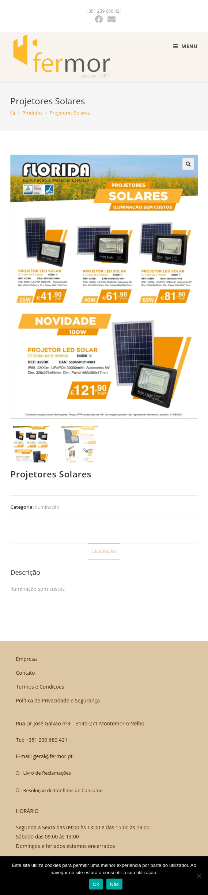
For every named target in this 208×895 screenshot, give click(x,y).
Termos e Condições (40, 686)
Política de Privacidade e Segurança (58, 700)
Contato (25, 672)
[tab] (103, 551)
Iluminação (47, 507)
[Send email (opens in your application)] (110, 19)
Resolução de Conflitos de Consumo (62, 790)
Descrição (104, 551)
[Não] (199, 875)
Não (114, 884)
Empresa (26, 658)
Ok (96, 884)
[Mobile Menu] (185, 46)
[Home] (12, 112)
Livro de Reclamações (47, 773)
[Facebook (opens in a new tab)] (99, 19)
